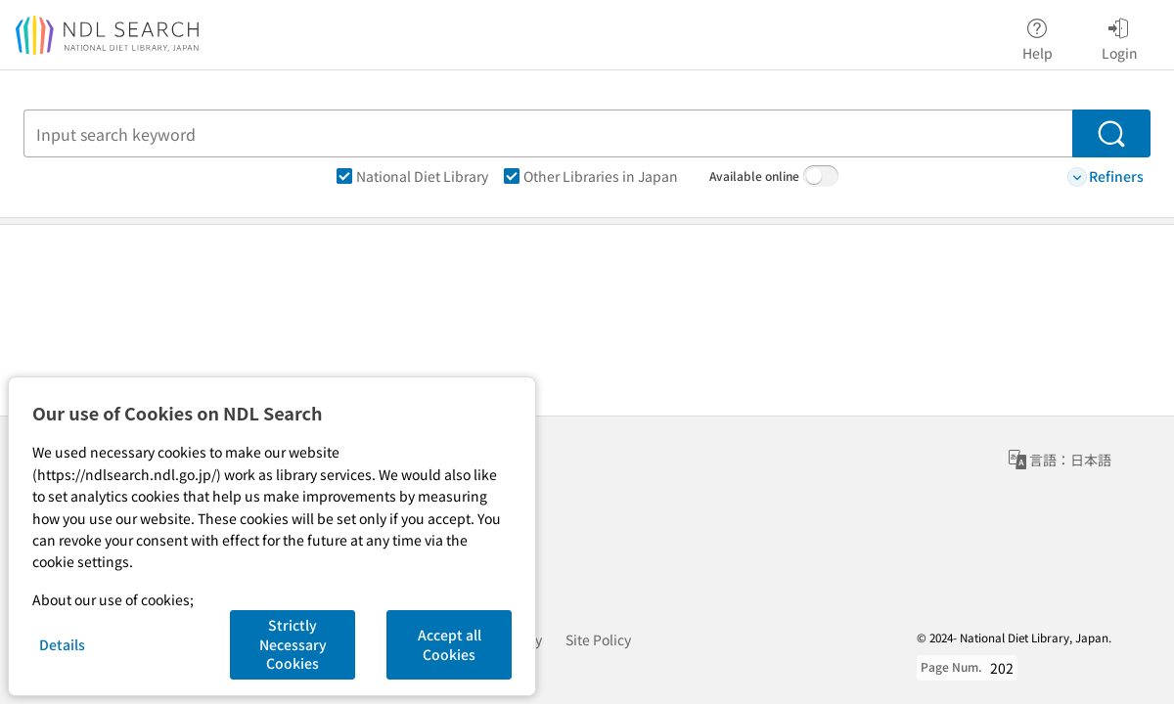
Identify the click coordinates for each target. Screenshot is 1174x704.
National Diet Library (412, 176)
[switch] (820, 176)
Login (1120, 36)
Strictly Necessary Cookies (293, 644)
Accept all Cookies (449, 644)
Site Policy (598, 639)
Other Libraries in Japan (591, 176)
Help (1037, 36)
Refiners (1105, 176)
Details (62, 644)
